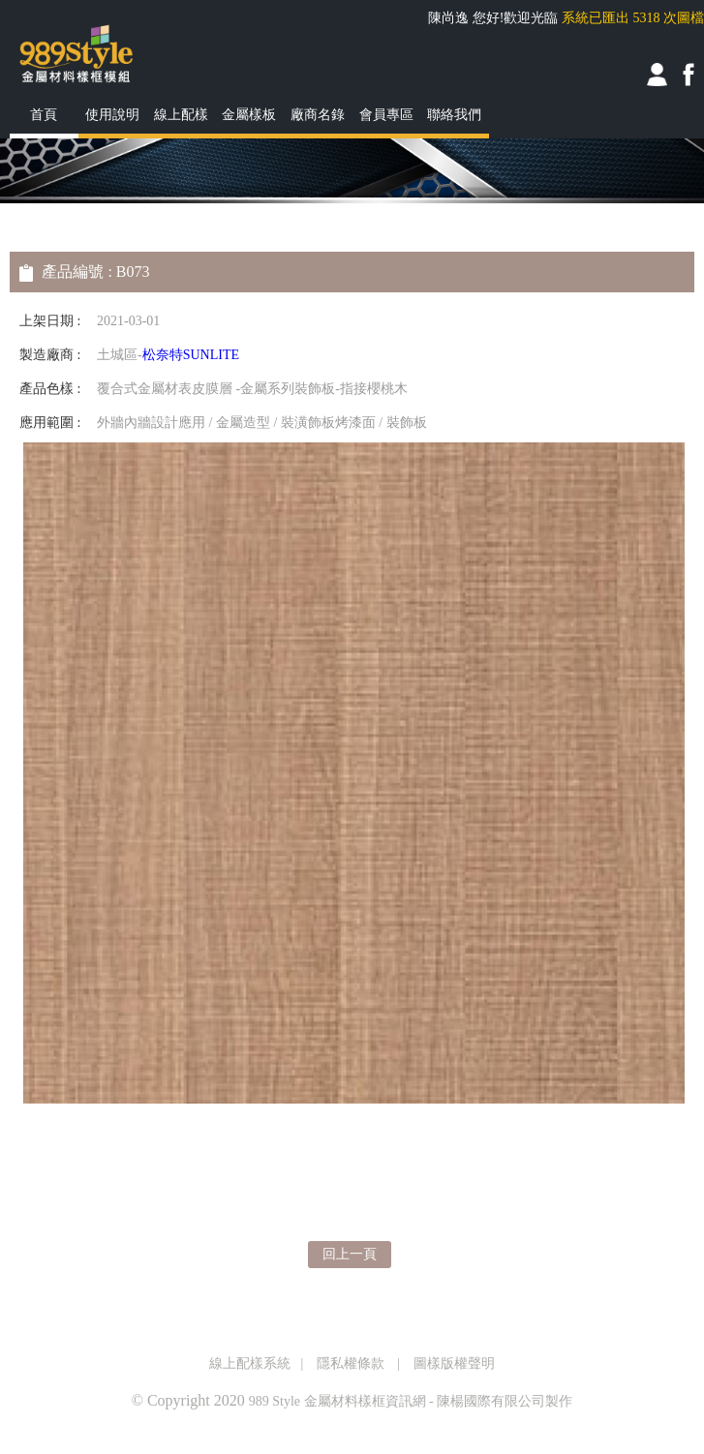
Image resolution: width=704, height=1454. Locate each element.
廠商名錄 (318, 114)
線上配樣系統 (250, 1363)
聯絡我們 (454, 114)
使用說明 (112, 114)
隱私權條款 (350, 1363)
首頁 (43, 114)
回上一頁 (349, 1254)
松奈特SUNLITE (190, 355)
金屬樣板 (249, 114)
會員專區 (386, 114)
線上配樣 (181, 114)
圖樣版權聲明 (454, 1363)
